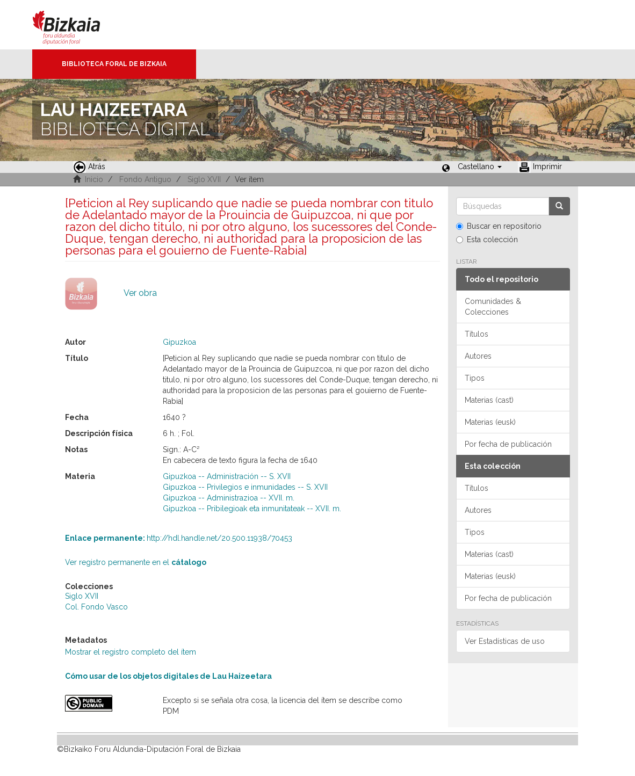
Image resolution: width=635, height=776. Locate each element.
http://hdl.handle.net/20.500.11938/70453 (178, 538)
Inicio (94, 179)
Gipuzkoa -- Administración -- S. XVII (227, 476)
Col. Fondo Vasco (96, 607)
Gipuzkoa (179, 342)
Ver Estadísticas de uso (505, 641)
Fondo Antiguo (145, 179)
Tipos (475, 378)
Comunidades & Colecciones (493, 306)
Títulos (476, 334)
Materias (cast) (489, 400)
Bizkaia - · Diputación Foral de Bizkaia (77, 24)
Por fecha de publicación (508, 444)
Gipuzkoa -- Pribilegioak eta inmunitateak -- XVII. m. (252, 508)
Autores (478, 356)
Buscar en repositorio (499, 226)
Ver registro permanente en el (135, 562)
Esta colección (487, 239)
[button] (480, 166)
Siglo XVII (204, 179)
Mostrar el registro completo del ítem (130, 652)
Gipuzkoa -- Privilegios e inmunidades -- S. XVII (245, 487)
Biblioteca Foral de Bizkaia (114, 64)
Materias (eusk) (490, 422)
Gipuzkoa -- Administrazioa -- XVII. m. (228, 498)
